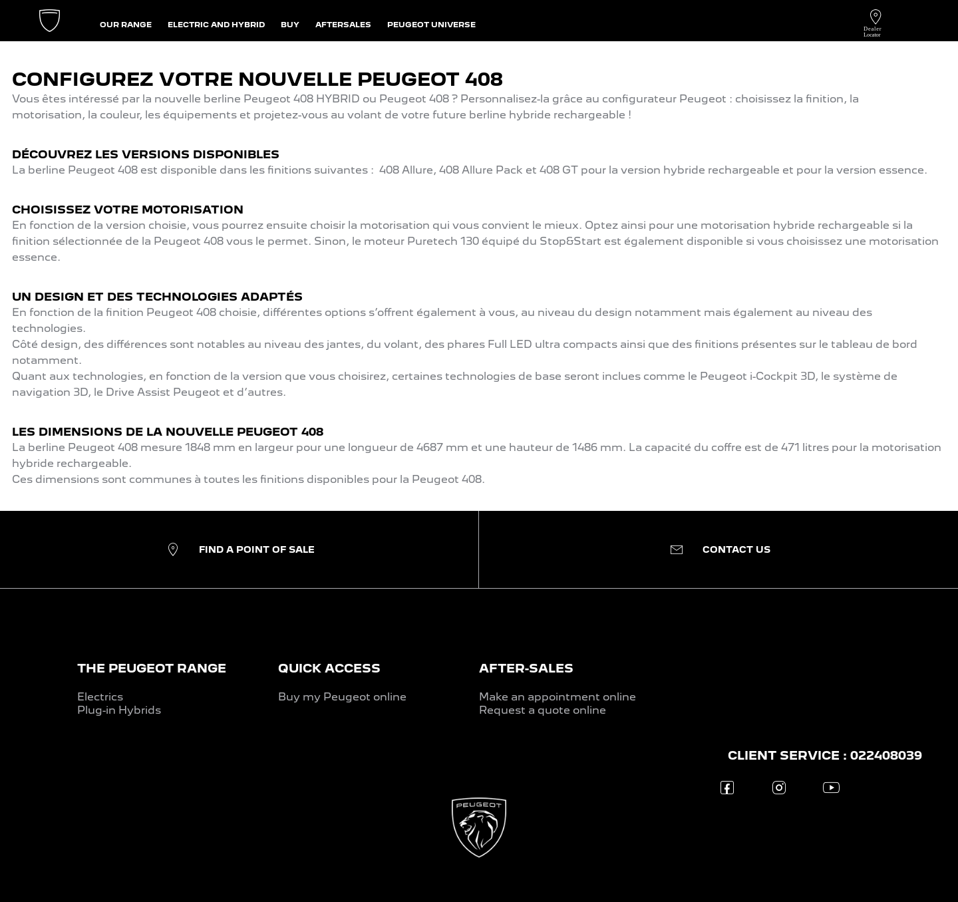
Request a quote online (542, 710)
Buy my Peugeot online (342, 696)
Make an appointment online (557, 696)
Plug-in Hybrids (119, 710)
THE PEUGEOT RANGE (151, 668)
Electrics (100, 696)
